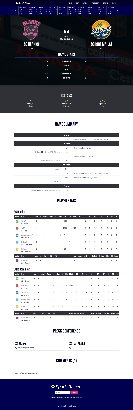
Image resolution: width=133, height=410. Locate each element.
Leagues (85, 3)
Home (70, 3)
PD (112, 217)
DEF (102, 217)
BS (95, 217)
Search (74, 392)
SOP (117, 313)
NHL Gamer (24, 3)
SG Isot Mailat (101, 44)
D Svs (107, 256)
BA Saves (101, 256)
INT (107, 217)
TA (85, 217)
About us (105, 3)
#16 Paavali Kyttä (102, 139)
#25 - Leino (90, 156)
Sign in (114, 3)
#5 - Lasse (37, 152)
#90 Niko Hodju (91, 139)
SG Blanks (31, 44)
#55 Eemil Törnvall (78, 139)
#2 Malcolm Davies (44, 160)
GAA (45, 256)
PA (117, 274)
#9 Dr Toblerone (55, 152)
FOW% (74, 217)
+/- (56, 217)
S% (65, 217)
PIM (80, 217)
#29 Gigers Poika (92, 177)
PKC (112, 256)
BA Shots (94, 256)
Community (95, 3)
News (77, 3)
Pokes (116, 256)
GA (90, 217)
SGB (33, 104)
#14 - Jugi (46, 152)
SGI (70, 104)
